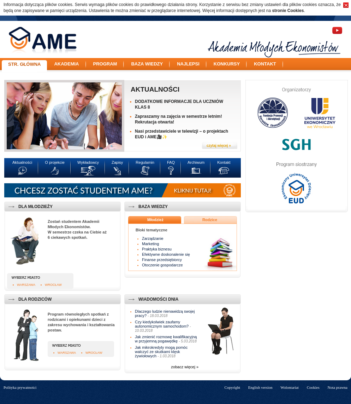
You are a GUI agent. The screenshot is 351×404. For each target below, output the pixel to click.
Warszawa (26, 285)
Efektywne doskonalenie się (166, 254)
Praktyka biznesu (157, 249)
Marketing (150, 244)
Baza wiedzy (147, 64)
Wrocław (53, 285)
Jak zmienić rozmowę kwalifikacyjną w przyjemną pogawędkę (166, 339)
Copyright (232, 387)
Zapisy (117, 162)
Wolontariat (289, 387)
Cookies (313, 387)
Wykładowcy (88, 162)
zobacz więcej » (184, 367)
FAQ (171, 162)
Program (105, 64)
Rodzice (209, 220)
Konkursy (227, 64)
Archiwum (196, 162)
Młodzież (155, 220)
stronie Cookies (288, 10)
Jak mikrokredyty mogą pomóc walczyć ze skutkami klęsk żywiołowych (161, 351)
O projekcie (55, 162)
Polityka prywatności (20, 387)
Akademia (66, 64)
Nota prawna (337, 387)
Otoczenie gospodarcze (162, 265)
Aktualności (155, 89)
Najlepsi (188, 64)
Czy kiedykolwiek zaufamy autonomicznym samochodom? (162, 324)
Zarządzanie (152, 238)
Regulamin (145, 162)
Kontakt (265, 64)
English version (260, 387)
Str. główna (24, 64)
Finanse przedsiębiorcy (162, 260)
